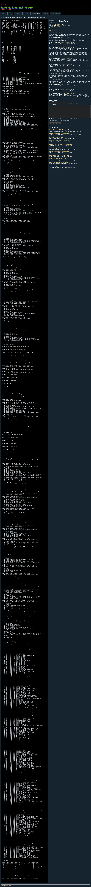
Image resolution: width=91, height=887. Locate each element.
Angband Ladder (60, 25)
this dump (54, 23)
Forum (26, 14)
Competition (36, 14)
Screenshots (55, 14)
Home (3, 14)
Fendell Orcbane (65, 33)
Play (10, 14)
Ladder (18, 14)
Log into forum (74, 103)
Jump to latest (53, 30)
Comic (46, 14)
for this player (55, 26)
